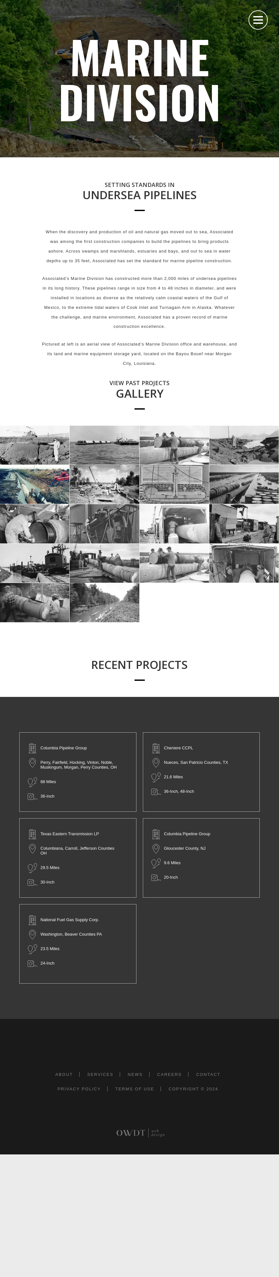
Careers (169, 1074)
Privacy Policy (79, 1089)
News (135, 1074)
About (64, 1074)
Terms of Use (134, 1089)
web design (158, 1133)
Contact (208, 1074)
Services (100, 1074)
